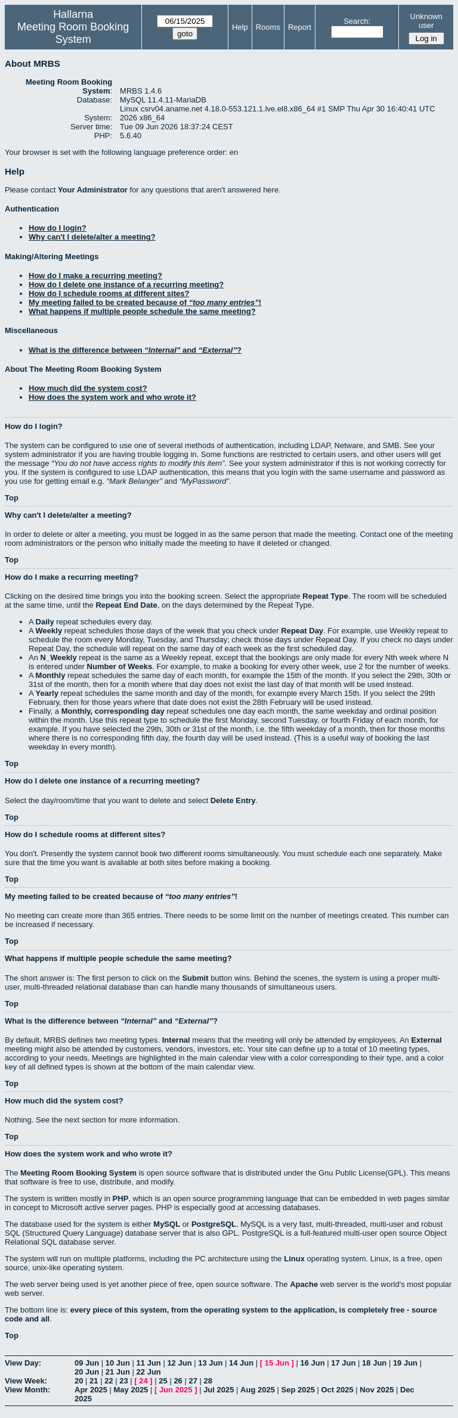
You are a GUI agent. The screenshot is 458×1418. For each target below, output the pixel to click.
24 (143, 1380)
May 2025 (131, 1389)
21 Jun (118, 1371)
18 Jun (374, 1362)
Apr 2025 (91, 1389)
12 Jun (179, 1362)
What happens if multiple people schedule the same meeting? (142, 311)
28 (208, 1380)
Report (299, 27)
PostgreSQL (213, 1224)
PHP (121, 1198)
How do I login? (57, 227)
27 (192, 1380)
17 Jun (343, 1362)
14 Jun (241, 1362)
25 (163, 1380)
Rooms (268, 27)
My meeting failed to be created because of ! (145, 302)
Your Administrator (93, 189)
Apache (304, 1284)
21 (93, 1380)
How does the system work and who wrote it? (112, 397)
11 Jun (149, 1362)
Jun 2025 (176, 1389)
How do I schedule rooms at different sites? (109, 293)
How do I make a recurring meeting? (95, 275)
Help (240, 27)
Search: (357, 21)
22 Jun (149, 1371)
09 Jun (87, 1362)
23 (123, 1380)
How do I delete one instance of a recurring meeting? (126, 284)
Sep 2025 (298, 1389)
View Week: (26, 1380)
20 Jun (87, 1371)
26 (178, 1380)
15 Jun (277, 1362)
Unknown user (426, 21)
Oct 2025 (337, 1389)
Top (11, 497)
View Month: (27, 1389)
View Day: (23, 1362)
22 (108, 1380)
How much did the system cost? (88, 388)
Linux (294, 1258)
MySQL (166, 1224)
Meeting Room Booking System (73, 33)
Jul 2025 (218, 1389)
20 (79, 1380)
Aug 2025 (257, 1389)
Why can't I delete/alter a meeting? (92, 236)
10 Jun (118, 1362)
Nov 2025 (377, 1389)
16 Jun (312, 1362)
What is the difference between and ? (135, 350)
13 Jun (210, 1362)
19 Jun (405, 1362)
